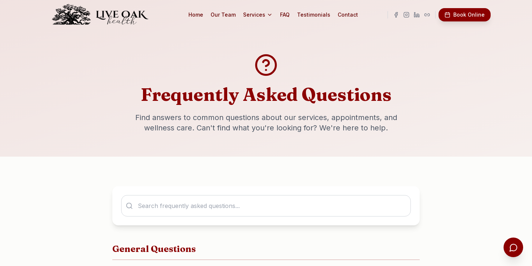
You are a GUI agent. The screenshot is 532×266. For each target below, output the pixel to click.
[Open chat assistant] (512, 246)
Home (199, 14)
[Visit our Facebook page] (396, 15)
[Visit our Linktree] (427, 15)
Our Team (226, 14)
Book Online (464, 14)
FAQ (288, 14)
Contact (351, 14)
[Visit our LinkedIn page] (417, 15)
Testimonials (317, 14)
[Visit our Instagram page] (406, 15)
